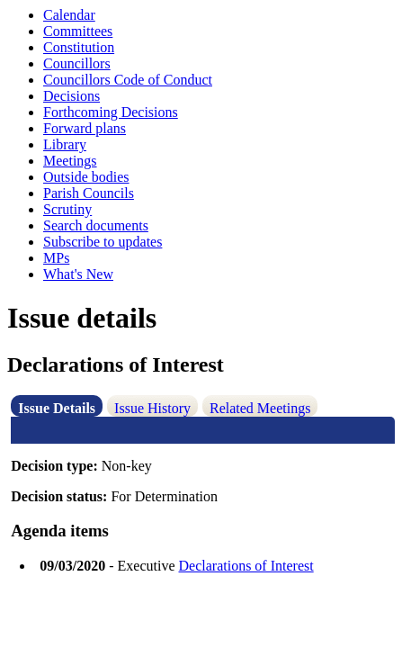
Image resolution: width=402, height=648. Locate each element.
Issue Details (56, 408)
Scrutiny (67, 209)
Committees (77, 31)
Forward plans (84, 128)
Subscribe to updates (102, 241)
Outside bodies (86, 176)
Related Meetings (260, 408)
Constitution (78, 47)
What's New (78, 274)
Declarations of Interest (246, 565)
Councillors (77, 63)
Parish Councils (88, 193)
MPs (56, 258)
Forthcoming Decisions (110, 112)
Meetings (70, 160)
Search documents (95, 225)
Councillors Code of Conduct (127, 79)
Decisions (71, 96)
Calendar (69, 14)
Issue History (152, 408)
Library (64, 144)
